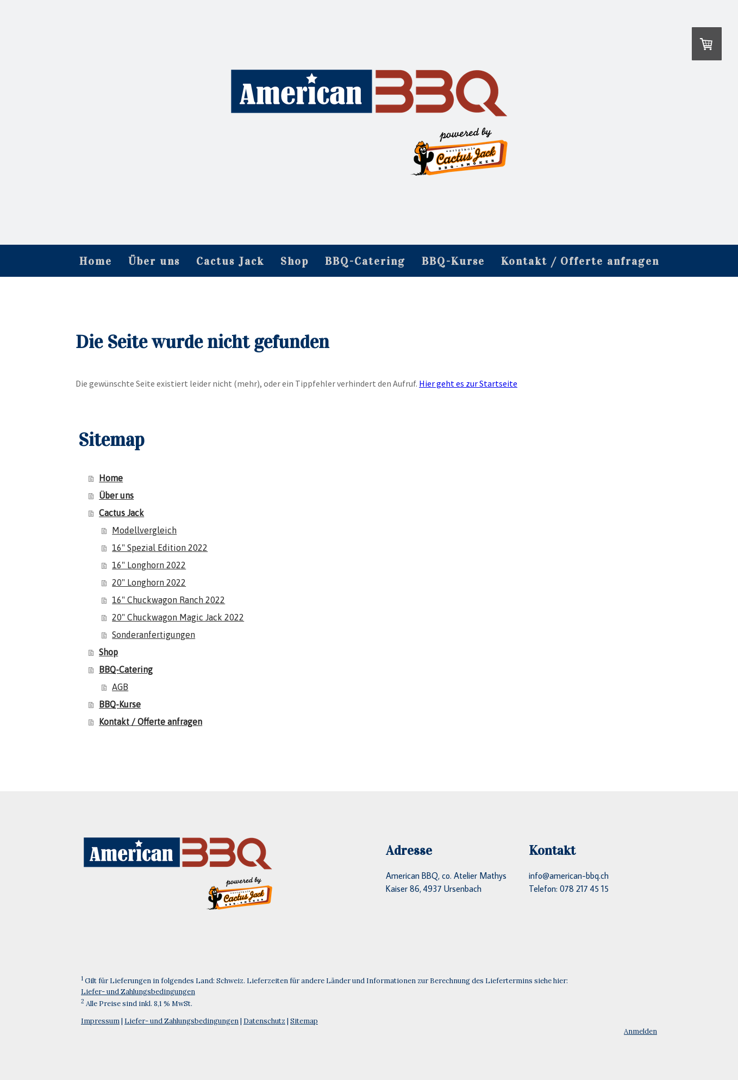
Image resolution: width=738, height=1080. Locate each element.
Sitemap (304, 1021)
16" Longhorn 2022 (149, 565)
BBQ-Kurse (453, 261)
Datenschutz (264, 1021)
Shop (294, 261)
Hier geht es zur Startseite (468, 383)
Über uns (154, 261)
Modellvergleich (144, 530)
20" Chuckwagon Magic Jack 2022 (178, 617)
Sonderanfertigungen (153, 635)
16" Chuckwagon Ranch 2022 (168, 600)
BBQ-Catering (365, 261)
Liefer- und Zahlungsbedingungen (138, 991)
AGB (120, 687)
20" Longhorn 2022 (149, 582)
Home (95, 261)
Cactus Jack (230, 261)
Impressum (100, 1021)
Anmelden (640, 1031)
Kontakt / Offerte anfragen (580, 261)
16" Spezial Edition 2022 (160, 548)
